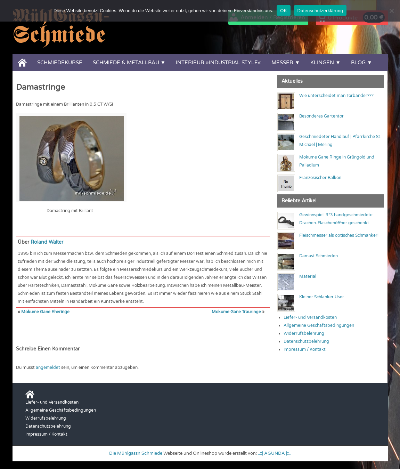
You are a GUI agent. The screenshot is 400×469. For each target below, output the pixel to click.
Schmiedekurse (59, 62)
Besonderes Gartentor (321, 116)
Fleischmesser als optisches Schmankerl (338, 235)
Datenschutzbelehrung (306, 341)
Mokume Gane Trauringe (236, 311)
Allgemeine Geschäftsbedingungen (319, 325)
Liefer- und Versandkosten (310, 317)
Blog (358, 62)
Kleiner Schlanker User (321, 296)
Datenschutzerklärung (320, 10)
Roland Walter (47, 242)
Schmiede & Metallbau (126, 62)
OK (283, 10)
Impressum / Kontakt (305, 349)
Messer (282, 62)
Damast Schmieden (318, 255)
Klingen (322, 62)
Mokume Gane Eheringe (45, 311)
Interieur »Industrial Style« (218, 62)
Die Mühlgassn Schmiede (135, 453)
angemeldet (48, 367)
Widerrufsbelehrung (304, 333)
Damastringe (40, 87)
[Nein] (391, 10)
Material (307, 276)
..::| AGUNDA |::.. (274, 453)
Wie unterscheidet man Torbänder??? (336, 95)
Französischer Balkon (320, 177)
